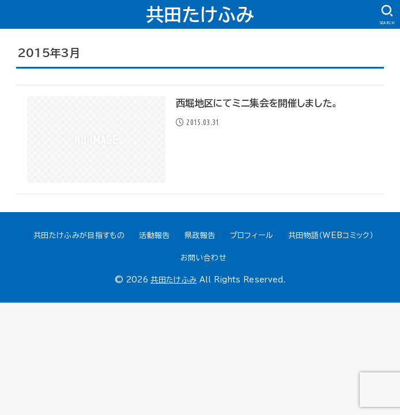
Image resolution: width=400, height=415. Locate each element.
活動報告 (154, 235)
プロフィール (252, 235)
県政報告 (199, 235)
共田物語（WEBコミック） (330, 235)
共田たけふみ (200, 14)
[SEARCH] (387, 15)
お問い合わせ (203, 258)
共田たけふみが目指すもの (78, 235)
